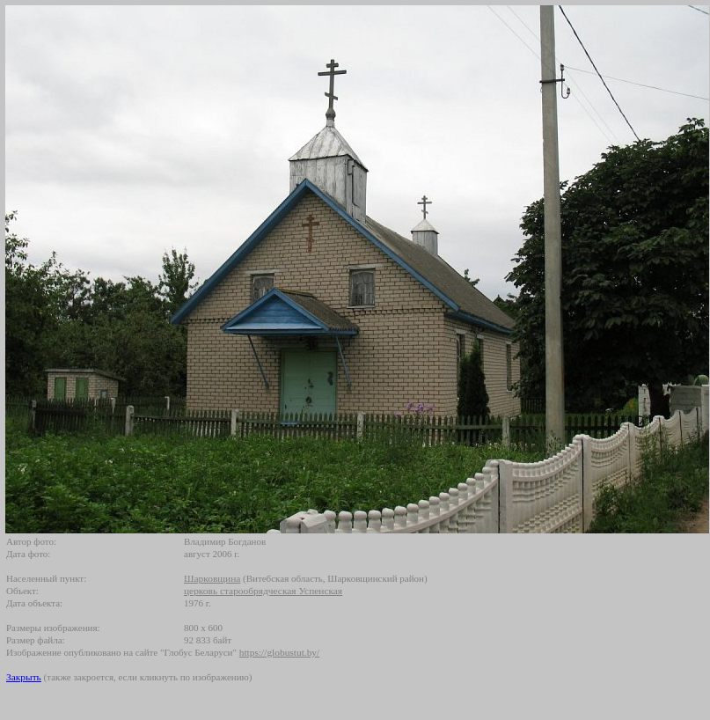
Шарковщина (212, 578)
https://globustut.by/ (279, 652)
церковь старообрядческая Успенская (263, 590)
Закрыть (23, 677)
